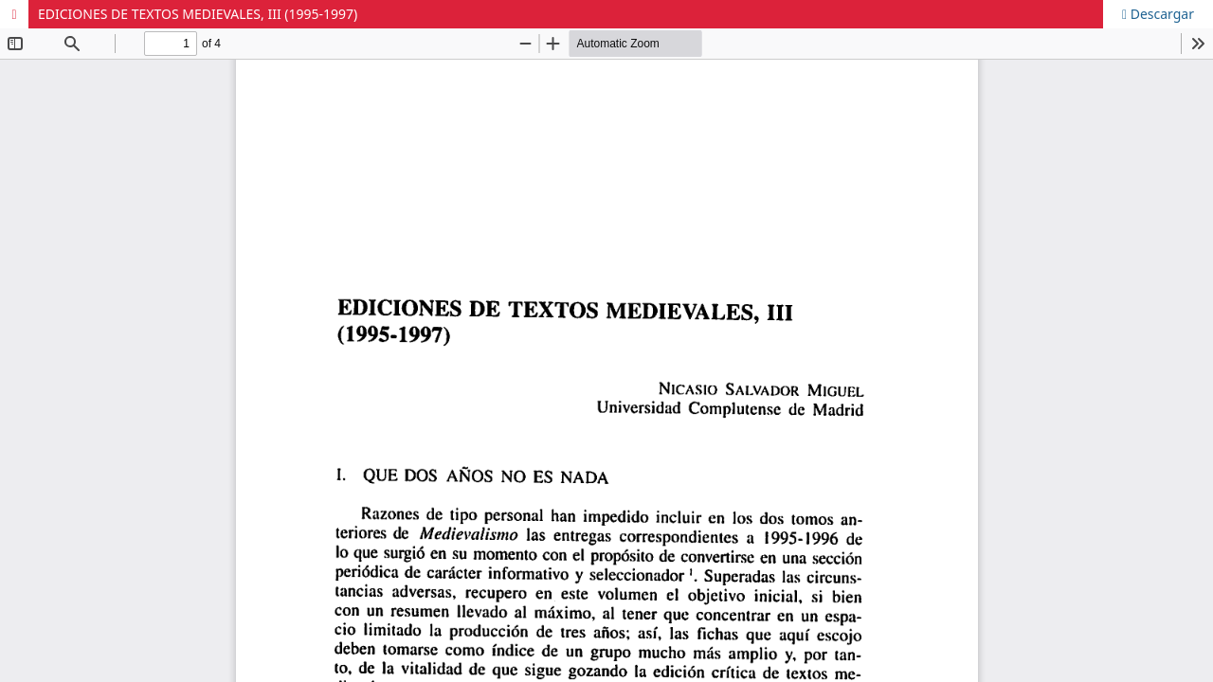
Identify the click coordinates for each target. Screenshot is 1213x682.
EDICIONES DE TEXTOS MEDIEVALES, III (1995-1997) (197, 14)
